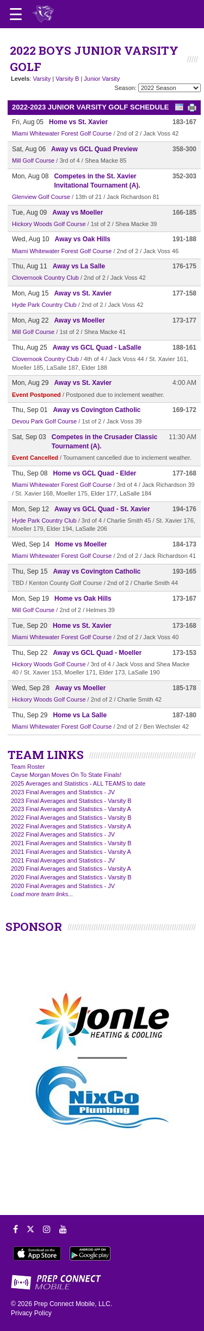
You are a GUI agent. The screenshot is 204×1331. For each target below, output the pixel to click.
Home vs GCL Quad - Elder (94, 473)
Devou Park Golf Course (44, 421)
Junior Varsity (102, 78)
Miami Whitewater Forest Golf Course (62, 133)
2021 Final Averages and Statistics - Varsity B (71, 843)
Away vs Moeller (77, 212)
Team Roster (28, 766)
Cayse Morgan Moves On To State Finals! (66, 774)
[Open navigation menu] (16, 14)
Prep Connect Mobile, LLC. (73, 1304)
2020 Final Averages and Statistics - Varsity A (71, 868)
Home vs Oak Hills (83, 598)
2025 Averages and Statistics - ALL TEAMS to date (78, 783)
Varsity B (67, 78)
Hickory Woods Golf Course (49, 224)
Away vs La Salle (79, 266)
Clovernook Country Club (45, 277)
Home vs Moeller (81, 544)
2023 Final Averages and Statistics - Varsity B (71, 801)
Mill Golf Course (33, 160)
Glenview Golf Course (41, 197)
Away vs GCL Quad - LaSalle (97, 347)
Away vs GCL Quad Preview (94, 149)
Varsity (42, 78)
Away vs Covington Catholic (96, 410)
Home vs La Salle (80, 715)
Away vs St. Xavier (83, 293)
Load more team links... (42, 894)
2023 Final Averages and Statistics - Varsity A (71, 809)
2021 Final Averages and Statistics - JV (63, 860)
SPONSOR (33, 926)
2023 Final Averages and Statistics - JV (63, 792)
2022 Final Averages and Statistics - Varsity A (71, 826)
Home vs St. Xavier (78, 122)
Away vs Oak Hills (83, 239)
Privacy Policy (31, 1313)
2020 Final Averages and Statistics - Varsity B (71, 877)
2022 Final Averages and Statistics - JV (63, 834)
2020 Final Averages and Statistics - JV (63, 886)
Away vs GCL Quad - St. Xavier (102, 509)
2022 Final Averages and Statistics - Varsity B (71, 817)
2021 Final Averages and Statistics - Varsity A (71, 851)
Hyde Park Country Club (44, 304)
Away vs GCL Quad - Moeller (97, 653)
